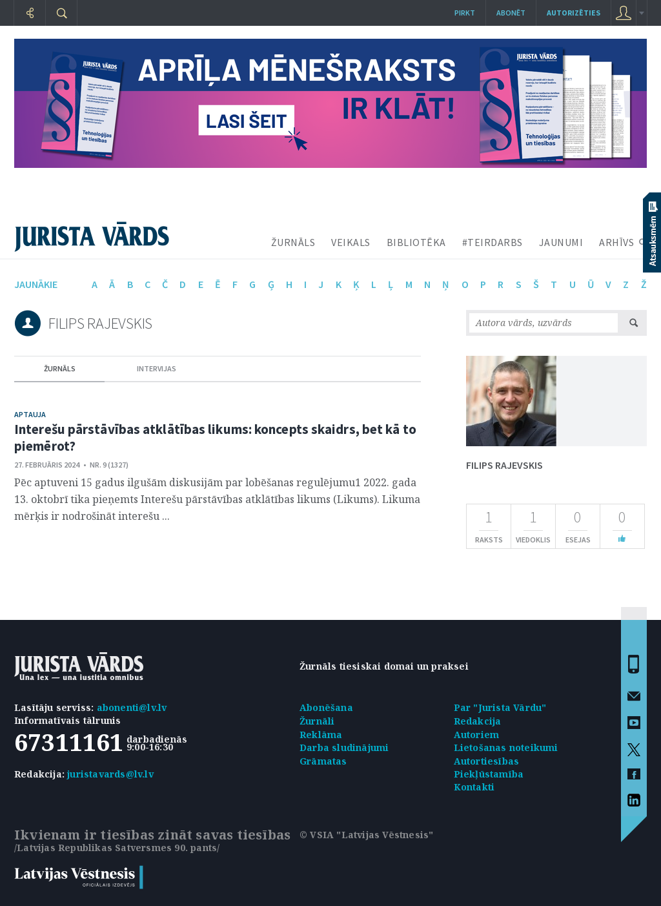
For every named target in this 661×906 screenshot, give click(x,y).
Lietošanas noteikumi (506, 747)
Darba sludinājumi (344, 747)
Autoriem (477, 734)
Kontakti (474, 787)
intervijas (156, 368)
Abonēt (510, 12)
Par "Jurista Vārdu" (500, 707)
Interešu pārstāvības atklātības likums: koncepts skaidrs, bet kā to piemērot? (215, 437)
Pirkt (464, 12)
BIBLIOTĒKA (416, 242)
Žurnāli (317, 721)
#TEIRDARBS (492, 242)
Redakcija (478, 721)
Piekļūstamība (489, 774)
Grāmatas (323, 761)
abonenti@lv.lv (132, 707)
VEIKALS (351, 242)
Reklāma (321, 734)
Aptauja (30, 414)
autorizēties (573, 12)
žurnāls (60, 368)
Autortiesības (487, 761)
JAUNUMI (561, 242)
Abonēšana (326, 707)
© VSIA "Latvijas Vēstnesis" (366, 835)
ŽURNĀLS (293, 242)
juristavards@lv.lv (110, 774)
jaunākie (35, 284)
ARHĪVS (616, 242)
